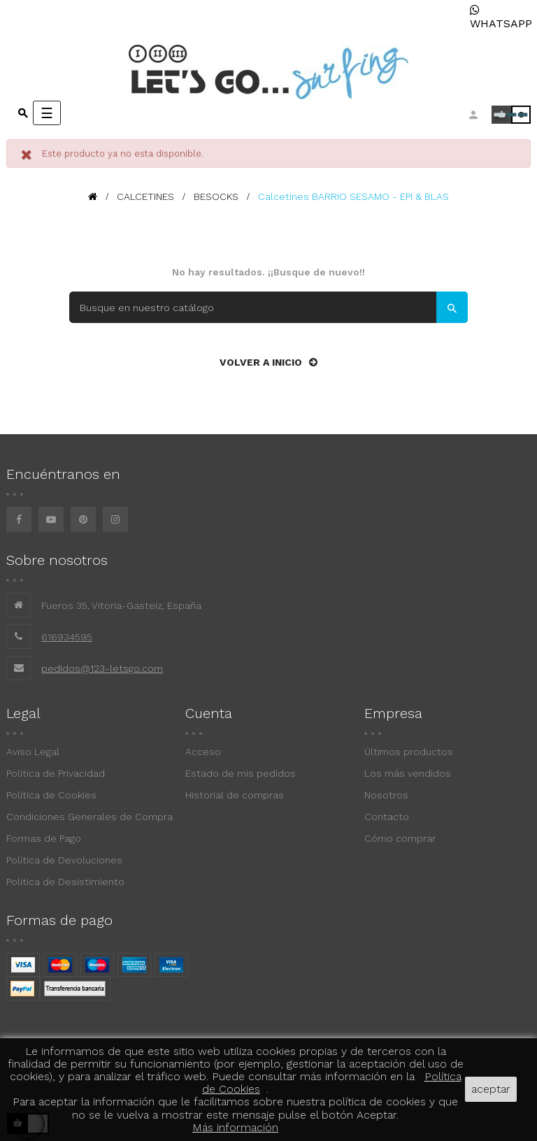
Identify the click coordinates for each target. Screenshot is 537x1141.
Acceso (203, 751)
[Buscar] (268, 307)
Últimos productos (408, 751)
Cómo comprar (400, 838)
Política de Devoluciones (64, 860)
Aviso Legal (32, 751)
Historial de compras (234, 795)
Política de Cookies (51, 795)
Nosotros (386, 795)
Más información (235, 1127)
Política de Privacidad (55, 773)
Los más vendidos (407, 773)
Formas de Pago (43, 838)
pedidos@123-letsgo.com (102, 668)
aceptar (490, 1089)
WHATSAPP (501, 17)
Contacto (386, 816)
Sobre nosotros (57, 560)
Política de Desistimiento (65, 881)
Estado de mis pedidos (240, 773)
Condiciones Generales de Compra (89, 816)
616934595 (66, 637)
